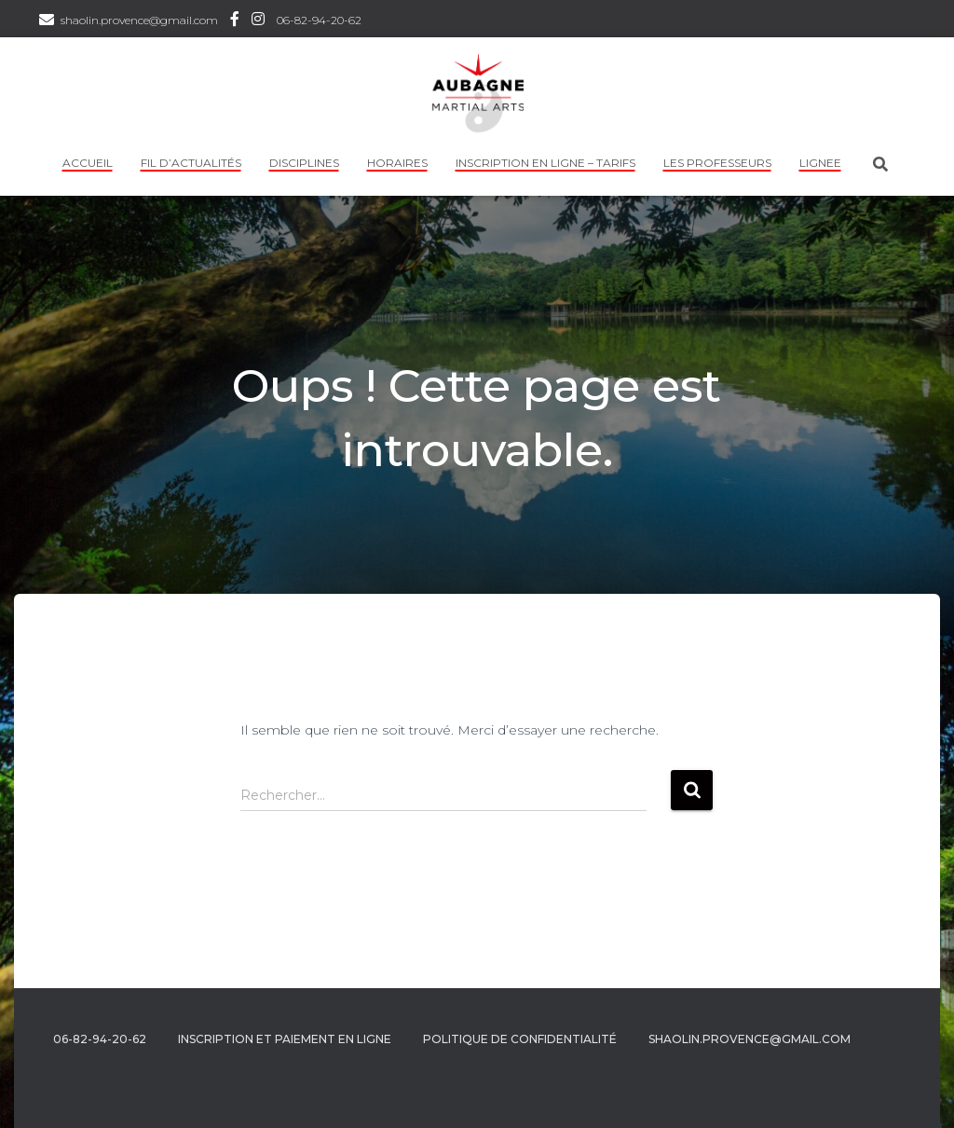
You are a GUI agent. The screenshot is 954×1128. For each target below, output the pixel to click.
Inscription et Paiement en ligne (284, 1039)
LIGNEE (820, 163)
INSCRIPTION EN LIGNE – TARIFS (545, 163)
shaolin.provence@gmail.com (139, 20)
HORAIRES (397, 163)
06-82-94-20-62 (319, 20)
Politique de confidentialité (520, 1039)
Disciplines (304, 163)
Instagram (258, 21)
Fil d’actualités (191, 163)
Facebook (234, 21)
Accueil (87, 163)
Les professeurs (717, 163)
